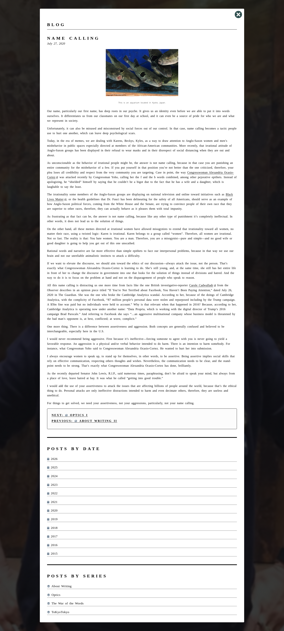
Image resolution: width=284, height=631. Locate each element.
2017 (52, 536)
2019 (52, 519)
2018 (52, 528)
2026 (52, 459)
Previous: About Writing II (84, 420)
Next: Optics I (70, 415)
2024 (52, 476)
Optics (53, 595)
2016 (52, 545)
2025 (52, 467)
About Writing (59, 586)
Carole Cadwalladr (201, 285)
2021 (52, 502)
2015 (52, 553)
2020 (52, 510)
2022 (52, 493)
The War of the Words (65, 603)
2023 (52, 485)
